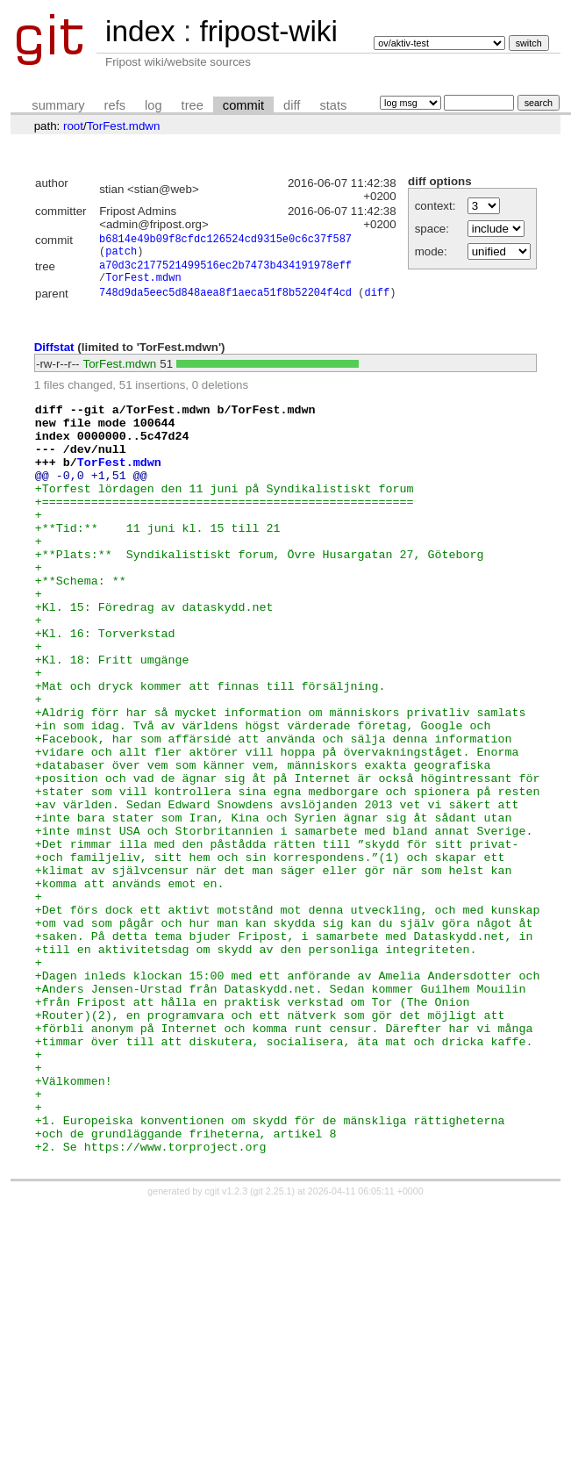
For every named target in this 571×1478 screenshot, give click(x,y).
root (73, 126)
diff (291, 105)
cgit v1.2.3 (226, 1353)
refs (114, 105)
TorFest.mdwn (124, 126)
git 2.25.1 (272, 1353)
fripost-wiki (268, 31)
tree (192, 105)
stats (332, 105)
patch (121, 255)
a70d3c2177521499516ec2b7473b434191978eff (225, 272)
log (153, 105)
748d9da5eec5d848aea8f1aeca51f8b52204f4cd (225, 305)
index (140, 31)
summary (58, 105)
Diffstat (54, 359)
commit (243, 105)
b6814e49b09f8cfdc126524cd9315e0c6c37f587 (225, 240)
